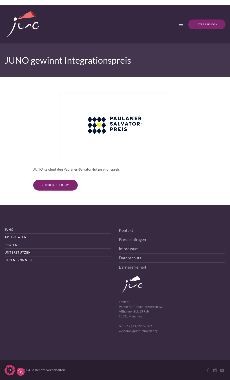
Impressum (129, 248)
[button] (10, 370)
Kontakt (126, 230)
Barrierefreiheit (132, 267)
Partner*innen (18, 260)
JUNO (9, 229)
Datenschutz (130, 257)
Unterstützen (18, 252)
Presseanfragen (132, 239)
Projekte (13, 245)
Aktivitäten (16, 237)
